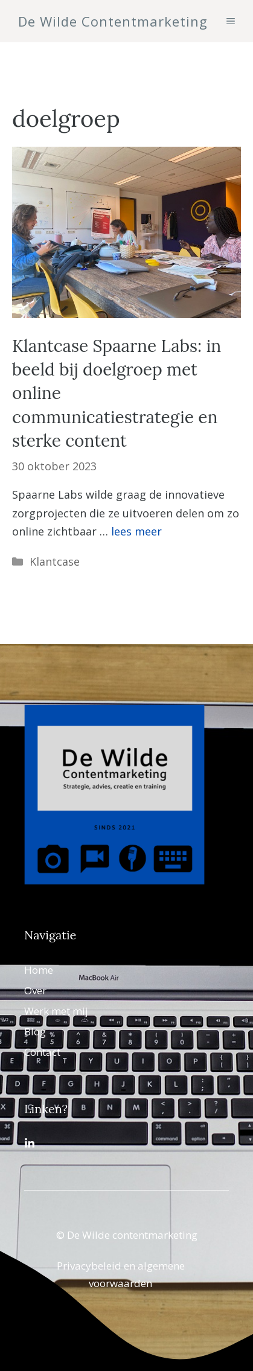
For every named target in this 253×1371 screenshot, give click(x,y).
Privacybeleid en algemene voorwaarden (121, 1274)
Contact (42, 1052)
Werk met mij (56, 1011)
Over (35, 990)
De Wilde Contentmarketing (113, 21)
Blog (35, 1031)
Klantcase (55, 561)
